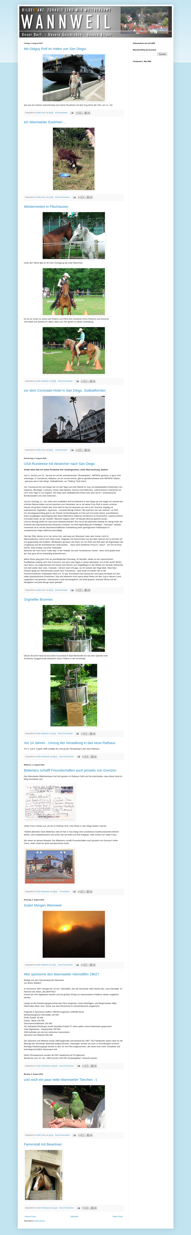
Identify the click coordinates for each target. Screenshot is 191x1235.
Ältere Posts (118, 1216)
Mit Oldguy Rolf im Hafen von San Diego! (55, 49)
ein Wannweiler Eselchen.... (45, 122)
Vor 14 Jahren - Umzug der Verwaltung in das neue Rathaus (69, 743)
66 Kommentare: (61, 590)
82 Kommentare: (61, 113)
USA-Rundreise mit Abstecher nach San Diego (59, 464)
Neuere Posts (30, 1216)
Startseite (74, 1216)
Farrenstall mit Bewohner (43, 1144)
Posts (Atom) (39, 1221)
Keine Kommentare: (63, 197)
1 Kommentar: (64, 891)
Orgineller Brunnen (38, 599)
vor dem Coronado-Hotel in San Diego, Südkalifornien (65, 390)
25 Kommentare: (61, 450)
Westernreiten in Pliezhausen (46, 207)
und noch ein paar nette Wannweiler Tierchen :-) (60, 1080)
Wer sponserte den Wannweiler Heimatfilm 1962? (61, 974)
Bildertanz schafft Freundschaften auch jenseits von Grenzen (70, 770)
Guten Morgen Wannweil (42, 905)
